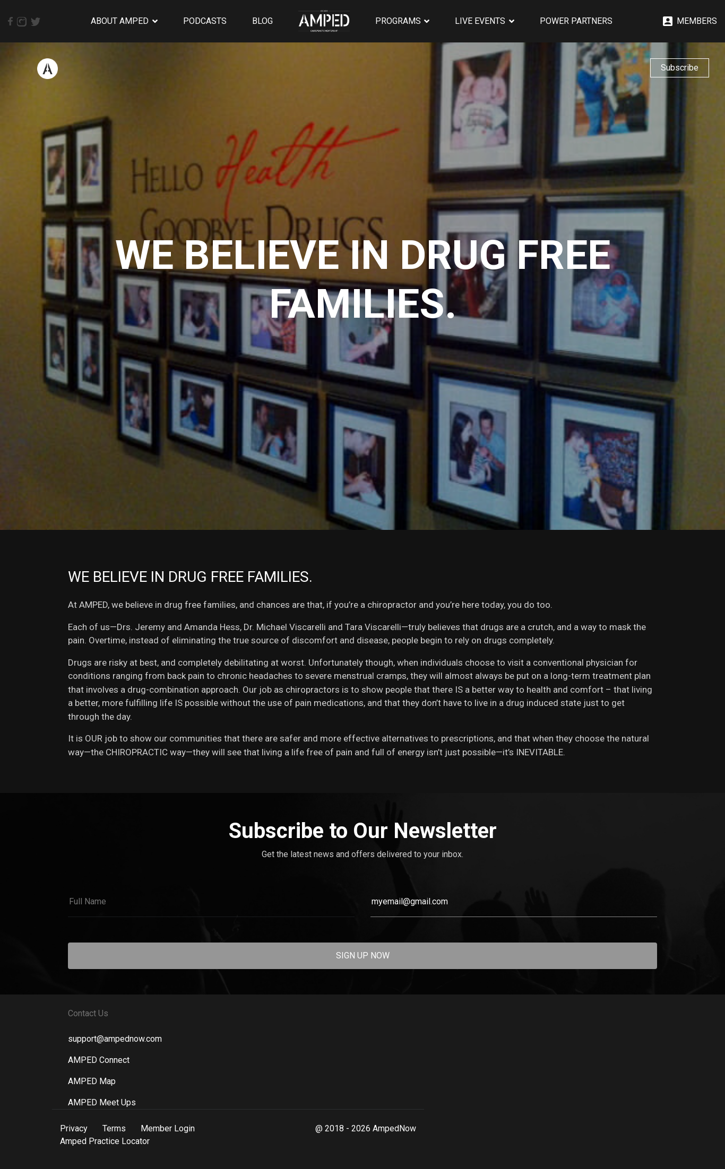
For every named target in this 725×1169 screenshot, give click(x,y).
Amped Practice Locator (105, 1141)
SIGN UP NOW (363, 955)
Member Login (168, 1128)
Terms (114, 1128)
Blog (262, 21)
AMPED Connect (99, 1060)
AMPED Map (92, 1081)
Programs (398, 21)
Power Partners (576, 21)
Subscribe (679, 68)
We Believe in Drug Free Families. (190, 577)
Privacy (74, 1128)
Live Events (480, 21)
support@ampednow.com (115, 1039)
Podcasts (205, 21)
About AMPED (120, 21)
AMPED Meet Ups (102, 1102)
